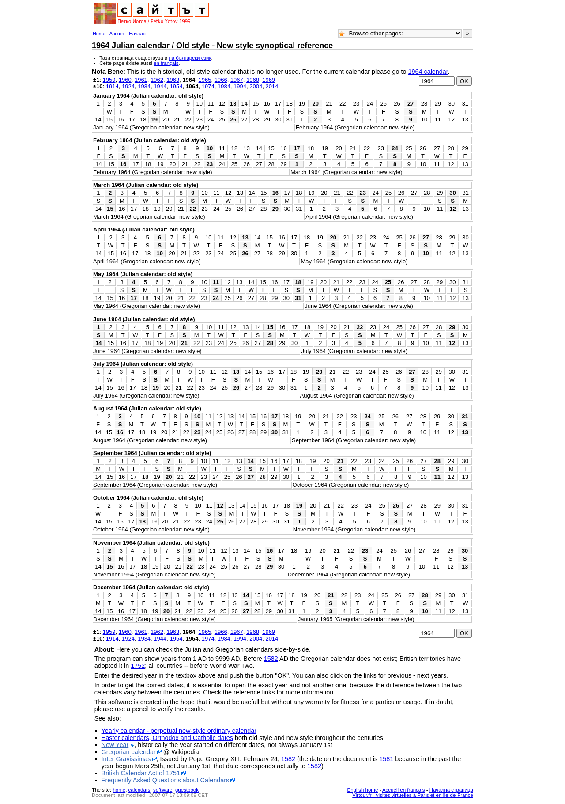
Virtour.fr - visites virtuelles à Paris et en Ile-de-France (412, 795)
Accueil (117, 33)
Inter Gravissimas (126, 758)
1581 (386, 758)
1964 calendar (428, 71)
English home (362, 790)
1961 (141, 79)
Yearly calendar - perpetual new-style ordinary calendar (179, 730)
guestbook (187, 790)
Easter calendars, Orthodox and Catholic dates (167, 737)
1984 (224, 86)
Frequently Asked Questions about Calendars (166, 780)
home (119, 790)
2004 (255, 86)
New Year (115, 744)
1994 (240, 86)
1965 (205, 79)
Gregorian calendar (129, 751)
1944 (160, 86)
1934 (144, 86)
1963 (172, 79)
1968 (252, 79)
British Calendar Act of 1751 (141, 773)
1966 (221, 79)
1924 (128, 86)
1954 (176, 86)
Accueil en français (403, 790)
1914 (112, 86)
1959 (109, 79)
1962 (157, 79)
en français (166, 63)
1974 (208, 86)
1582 (271, 658)
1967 (236, 79)
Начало (137, 33)
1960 (125, 79)
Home (99, 33)
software (163, 790)
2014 (271, 86)
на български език (190, 58)
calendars (139, 790)
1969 (268, 79)
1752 (138, 665)
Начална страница (451, 790)
